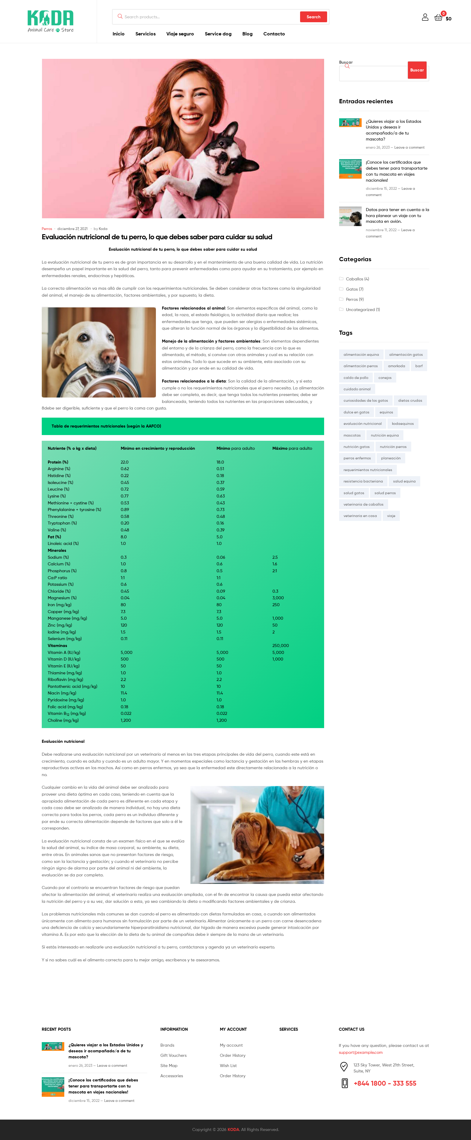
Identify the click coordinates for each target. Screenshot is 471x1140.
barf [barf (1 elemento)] (419, 366)
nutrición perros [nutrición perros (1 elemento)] (393, 446)
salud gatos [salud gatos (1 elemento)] (354, 493)
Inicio (119, 34)
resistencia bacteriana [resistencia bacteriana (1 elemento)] (363, 481)
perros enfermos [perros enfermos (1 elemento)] (357, 458)
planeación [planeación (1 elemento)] (391, 458)
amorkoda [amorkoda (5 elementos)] (396, 366)
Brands (167, 1045)
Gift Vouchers (173, 1055)
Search (314, 17)
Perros (47, 228)
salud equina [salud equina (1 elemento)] (404, 481)
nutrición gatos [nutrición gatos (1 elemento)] (357, 446)
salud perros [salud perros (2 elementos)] (385, 493)
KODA (233, 1129)
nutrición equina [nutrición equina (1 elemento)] (385, 435)
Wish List (228, 1065)
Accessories (171, 1075)
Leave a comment (409, 147)
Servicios (145, 34)
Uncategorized (360, 309)
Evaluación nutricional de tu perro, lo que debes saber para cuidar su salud (157, 236)
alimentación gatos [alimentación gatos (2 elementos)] (406, 354)
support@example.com (361, 1052)
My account (231, 1045)
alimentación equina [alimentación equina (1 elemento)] (361, 354)
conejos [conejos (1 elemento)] (385, 377)
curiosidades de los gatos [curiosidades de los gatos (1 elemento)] (366, 400)
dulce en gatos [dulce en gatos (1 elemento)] (356, 412)
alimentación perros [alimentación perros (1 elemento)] (361, 366)
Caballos (354, 278)
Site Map (169, 1065)
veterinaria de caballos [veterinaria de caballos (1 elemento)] (364, 504)
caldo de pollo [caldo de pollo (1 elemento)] (356, 377)
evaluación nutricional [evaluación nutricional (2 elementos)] (363, 423)
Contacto (274, 34)
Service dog (218, 34)
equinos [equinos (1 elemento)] (386, 412)
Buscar (346, 62)
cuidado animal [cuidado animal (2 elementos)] (357, 389)
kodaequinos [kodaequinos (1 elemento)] (403, 423)
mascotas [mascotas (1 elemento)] (352, 435)
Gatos (352, 289)
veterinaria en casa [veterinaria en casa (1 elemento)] (360, 515)
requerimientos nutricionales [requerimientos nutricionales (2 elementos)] (368, 469)
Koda (103, 228)
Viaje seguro (180, 34)
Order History (232, 1055)
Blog (247, 34)
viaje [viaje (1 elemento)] (391, 515)
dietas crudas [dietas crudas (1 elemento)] (410, 400)
